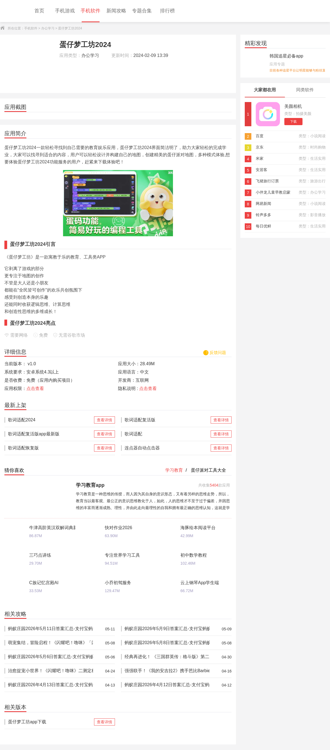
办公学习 (47, 28)
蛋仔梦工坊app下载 (50, 722)
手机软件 (30, 28)
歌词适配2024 (50, 420)
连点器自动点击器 (167, 448)
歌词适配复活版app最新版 (50, 434)
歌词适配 (167, 434)
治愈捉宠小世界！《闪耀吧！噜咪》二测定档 (50, 671)
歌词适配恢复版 (50, 448)
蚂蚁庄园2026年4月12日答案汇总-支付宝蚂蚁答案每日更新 (167, 685)
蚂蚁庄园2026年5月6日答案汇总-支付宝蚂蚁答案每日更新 (50, 657)
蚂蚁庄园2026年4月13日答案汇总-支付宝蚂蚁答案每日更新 (50, 685)
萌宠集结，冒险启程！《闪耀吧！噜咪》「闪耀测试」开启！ (50, 642)
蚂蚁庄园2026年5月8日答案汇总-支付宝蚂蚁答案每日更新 (167, 642)
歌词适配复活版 (167, 420)
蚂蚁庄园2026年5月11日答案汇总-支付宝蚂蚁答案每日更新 (50, 628)
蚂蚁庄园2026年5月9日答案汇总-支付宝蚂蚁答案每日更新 (167, 628)
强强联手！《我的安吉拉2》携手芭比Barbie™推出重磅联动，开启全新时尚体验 (167, 671)
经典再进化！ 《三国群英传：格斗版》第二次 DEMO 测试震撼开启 (167, 657)
